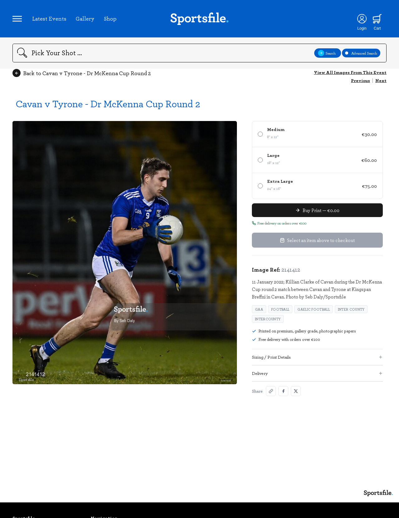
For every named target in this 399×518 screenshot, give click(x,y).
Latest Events (49, 18)
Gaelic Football (313, 309)
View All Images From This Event (350, 72)
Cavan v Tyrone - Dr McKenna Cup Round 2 (108, 103)
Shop (110, 18)
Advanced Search (361, 53)
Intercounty (268, 319)
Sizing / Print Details (317, 357)
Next (381, 80)
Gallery (85, 18)
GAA (259, 309)
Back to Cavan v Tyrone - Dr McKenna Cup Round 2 (81, 73)
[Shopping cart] (377, 18)
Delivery (317, 373)
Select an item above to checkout (317, 240)
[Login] (362, 18)
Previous (360, 80)
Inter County (351, 309)
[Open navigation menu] (17, 18)
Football (280, 309)
